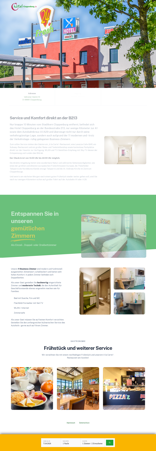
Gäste (84, 441)
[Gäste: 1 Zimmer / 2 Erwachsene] (92, 442)
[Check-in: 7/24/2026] (51, 442)
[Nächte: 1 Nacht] (70, 442)
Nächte (66, 441)
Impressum (71, 423)
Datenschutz (84, 423)
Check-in (46, 441)
